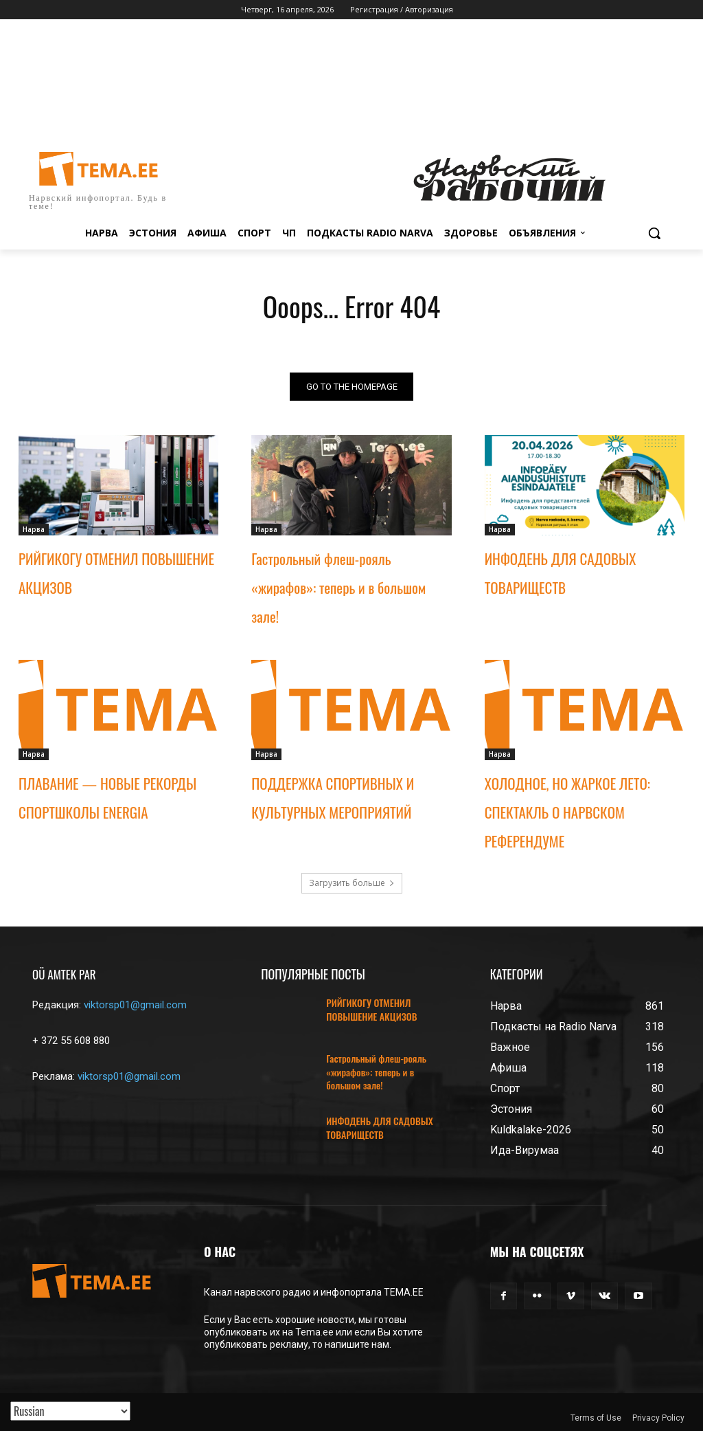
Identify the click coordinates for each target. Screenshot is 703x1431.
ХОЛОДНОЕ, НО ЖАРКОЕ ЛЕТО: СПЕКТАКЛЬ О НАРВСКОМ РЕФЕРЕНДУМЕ (567, 811)
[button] (654, 233)
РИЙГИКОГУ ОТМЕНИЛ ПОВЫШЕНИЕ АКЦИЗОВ (371, 1009)
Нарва (34, 529)
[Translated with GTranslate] (70, 1411)
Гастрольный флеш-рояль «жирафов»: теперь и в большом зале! (338, 587)
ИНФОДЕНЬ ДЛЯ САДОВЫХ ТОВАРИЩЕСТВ (379, 1127)
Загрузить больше (352, 883)
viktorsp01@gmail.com (135, 1005)
